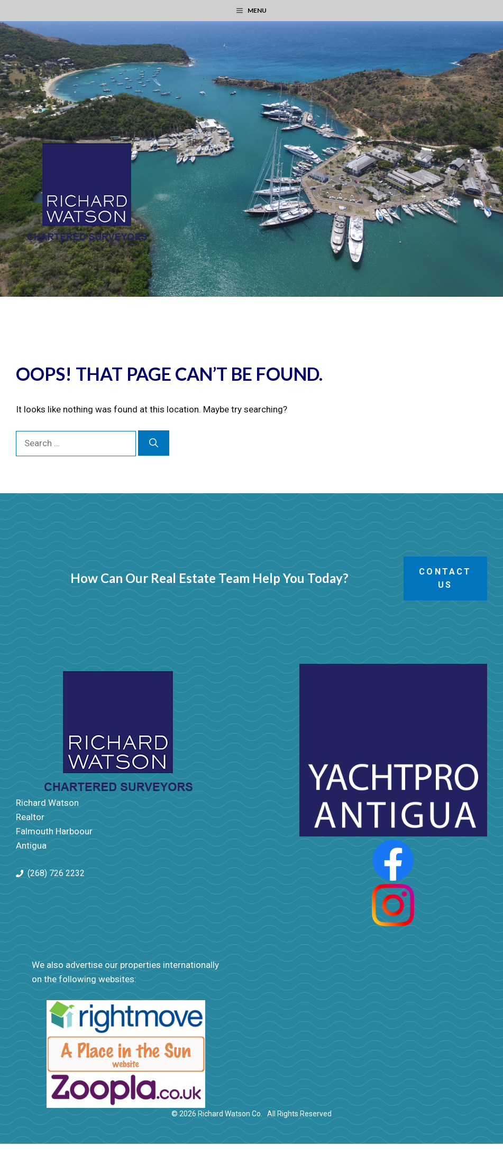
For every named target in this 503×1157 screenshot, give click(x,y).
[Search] (153, 443)
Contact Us (445, 578)
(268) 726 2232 (56, 873)
